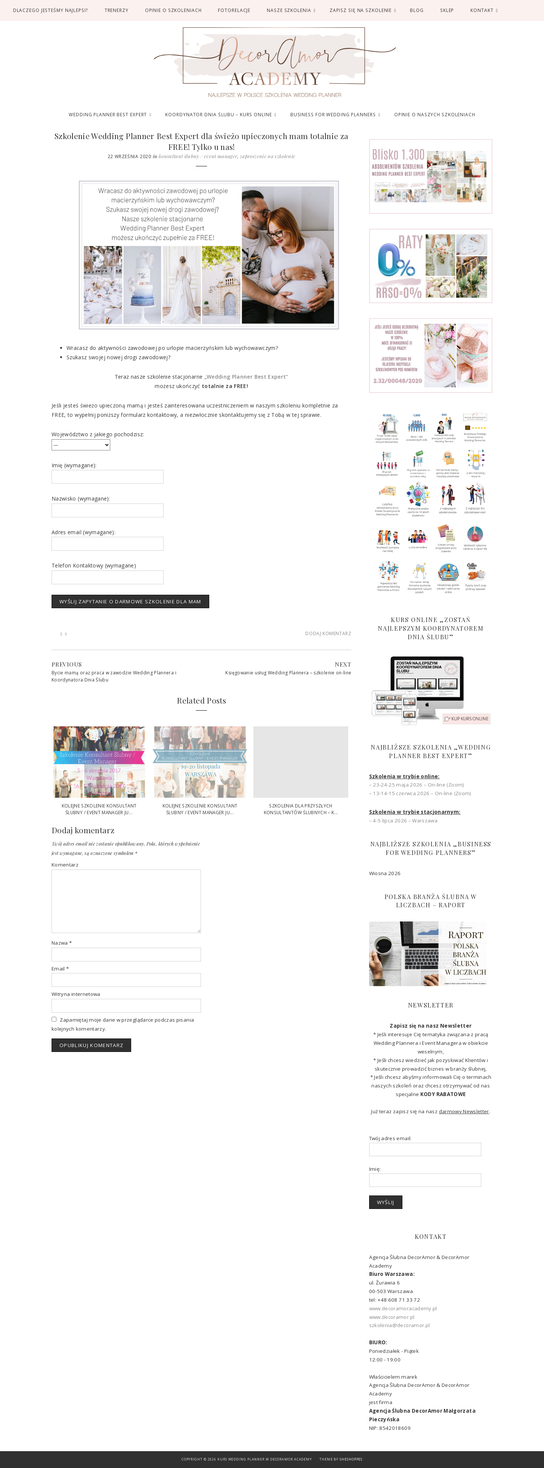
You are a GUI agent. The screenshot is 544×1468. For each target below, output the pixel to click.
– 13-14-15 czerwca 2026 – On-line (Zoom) (420, 793)
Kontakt (481, 10)
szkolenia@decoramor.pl (399, 1325)
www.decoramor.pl (392, 1317)
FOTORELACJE (234, 10)
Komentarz (65, 864)
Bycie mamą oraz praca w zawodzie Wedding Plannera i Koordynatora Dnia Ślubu (114, 676)
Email (60, 968)
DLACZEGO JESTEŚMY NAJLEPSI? (50, 10)
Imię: (375, 1169)
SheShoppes (351, 1459)
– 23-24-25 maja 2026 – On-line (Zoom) (416, 784)
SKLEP (447, 10)
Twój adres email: (390, 1138)
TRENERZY (117, 10)
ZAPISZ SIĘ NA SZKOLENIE (361, 10)
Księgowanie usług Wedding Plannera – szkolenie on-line (288, 673)
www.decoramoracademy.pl (403, 1308)
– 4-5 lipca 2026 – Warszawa (403, 820)
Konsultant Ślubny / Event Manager (198, 156)
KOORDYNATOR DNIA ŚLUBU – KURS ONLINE (218, 114)
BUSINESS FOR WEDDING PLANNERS (333, 114)
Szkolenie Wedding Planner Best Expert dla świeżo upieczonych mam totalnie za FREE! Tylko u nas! (202, 140)
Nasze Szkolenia (289, 10)
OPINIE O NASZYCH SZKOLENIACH (434, 114)
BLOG (417, 10)
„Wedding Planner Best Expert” (246, 376)
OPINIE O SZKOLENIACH (173, 10)
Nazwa (62, 942)
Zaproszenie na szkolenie (267, 156)
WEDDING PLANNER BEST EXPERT (108, 114)
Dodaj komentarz (328, 633)
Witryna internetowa (76, 994)
